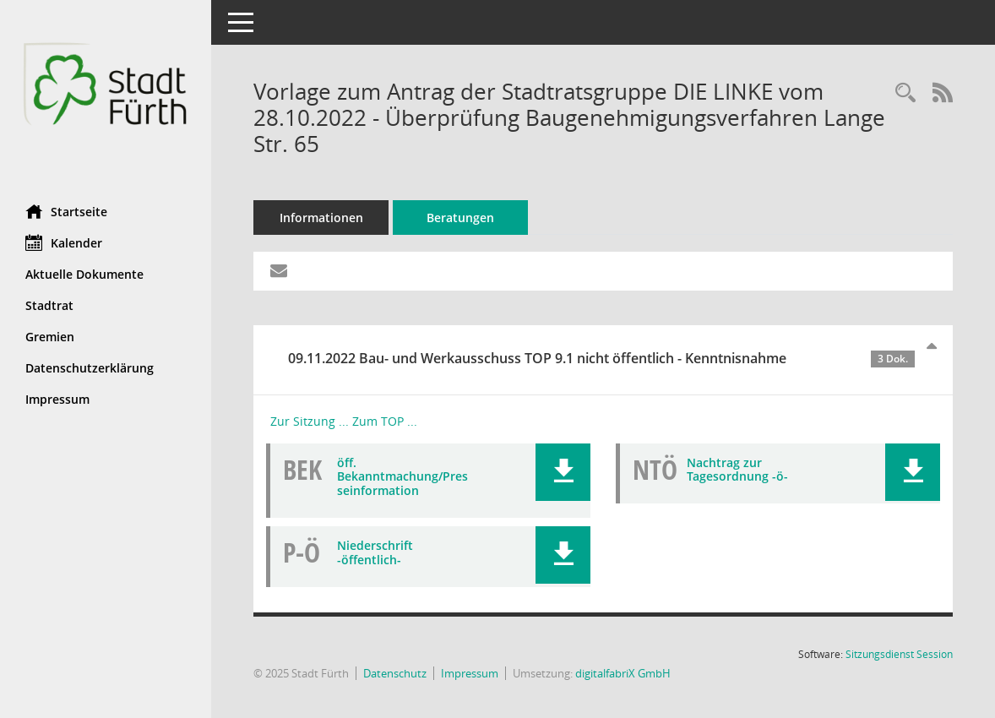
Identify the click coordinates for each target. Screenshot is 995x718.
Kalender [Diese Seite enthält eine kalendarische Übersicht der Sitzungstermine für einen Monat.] (63, 242)
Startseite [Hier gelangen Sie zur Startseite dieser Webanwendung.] (66, 211)
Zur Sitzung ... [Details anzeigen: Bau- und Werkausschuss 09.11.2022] (309, 421)
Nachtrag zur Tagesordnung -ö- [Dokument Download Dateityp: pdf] (737, 469)
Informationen (321, 217)
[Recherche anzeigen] (905, 93)
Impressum (469, 673)
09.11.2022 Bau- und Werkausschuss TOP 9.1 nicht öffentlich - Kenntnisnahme (601, 358)
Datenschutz (395, 673)
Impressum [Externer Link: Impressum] (57, 399)
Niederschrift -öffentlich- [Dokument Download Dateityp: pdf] (375, 552)
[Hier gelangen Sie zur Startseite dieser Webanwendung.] (105, 96)
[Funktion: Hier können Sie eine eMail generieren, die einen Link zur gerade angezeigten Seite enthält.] (279, 271)
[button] (563, 472)
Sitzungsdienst (899, 654)
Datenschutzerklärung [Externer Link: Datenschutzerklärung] (89, 368)
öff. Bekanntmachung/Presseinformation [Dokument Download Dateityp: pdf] (402, 476)
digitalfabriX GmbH (623, 673)
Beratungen (460, 217)
